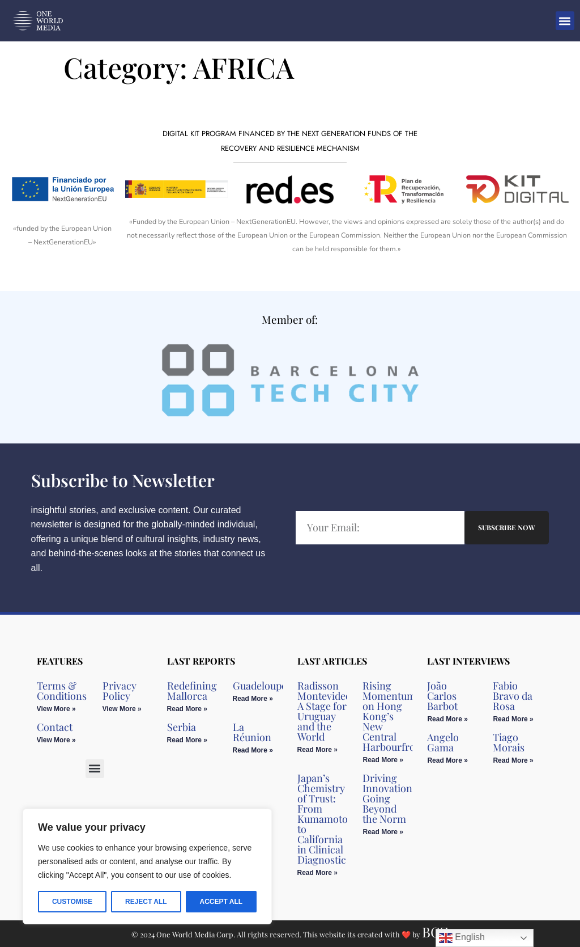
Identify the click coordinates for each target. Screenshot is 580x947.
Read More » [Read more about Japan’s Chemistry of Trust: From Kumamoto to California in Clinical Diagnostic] (317, 873)
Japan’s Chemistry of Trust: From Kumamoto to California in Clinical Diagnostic (322, 818)
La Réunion (252, 732)
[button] (565, 20)
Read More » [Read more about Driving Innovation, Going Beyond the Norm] (382, 832)
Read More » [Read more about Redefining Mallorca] (187, 709)
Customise (72, 902)
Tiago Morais (508, 742)
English (462, 938)
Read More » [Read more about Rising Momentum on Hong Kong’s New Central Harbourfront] (382, 760)
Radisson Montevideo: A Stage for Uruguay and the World (325, 711)
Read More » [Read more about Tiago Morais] (513, 760)
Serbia (181, 727)
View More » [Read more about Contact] (56, 740)
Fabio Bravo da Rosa (512, 696)
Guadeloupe (260, 685)
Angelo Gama (443, 742)
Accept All (220, 902)
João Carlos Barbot (442, 696)
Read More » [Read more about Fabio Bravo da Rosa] (513, 719)
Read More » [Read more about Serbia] (187, 740)
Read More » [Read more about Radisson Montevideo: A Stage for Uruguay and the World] (317, 750)
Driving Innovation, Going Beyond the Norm (388, 798)
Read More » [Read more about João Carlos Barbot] (447, 719)
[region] (147, 866)
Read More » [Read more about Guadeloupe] (253, 699)
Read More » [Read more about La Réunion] (253, 750)
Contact (54, 727)
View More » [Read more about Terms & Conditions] (56, 709)
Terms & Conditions (62, 691)
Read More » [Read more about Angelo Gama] (447, 760)
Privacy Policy (120, 691)
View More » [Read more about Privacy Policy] (122, 709)
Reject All (146, 902)
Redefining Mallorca (192, 691)
